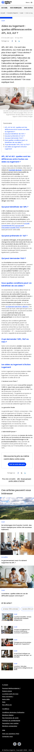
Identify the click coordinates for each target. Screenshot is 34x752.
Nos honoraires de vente (10, 718)
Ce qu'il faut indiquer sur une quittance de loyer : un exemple (22, 655)
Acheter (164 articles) (10, 609)
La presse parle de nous (10, 694)
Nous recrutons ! (7, 696)
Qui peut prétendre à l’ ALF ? (15, 136)
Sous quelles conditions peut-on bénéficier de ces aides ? (16, 141)
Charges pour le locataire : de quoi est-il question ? (23, 643)
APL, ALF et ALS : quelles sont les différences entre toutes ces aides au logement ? (17, 129)
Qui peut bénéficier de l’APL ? (15, 134)
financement (26, 479)
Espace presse (7, 691)
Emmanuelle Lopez (7, 38)
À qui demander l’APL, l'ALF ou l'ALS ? (17, 145)
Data (3, 702)
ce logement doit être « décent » (17, 307)
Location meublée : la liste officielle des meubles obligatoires (22, 618)
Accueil (4, 8)
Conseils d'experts (12, 13)
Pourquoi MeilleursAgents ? (11, 688)
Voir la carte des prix (17, 464)
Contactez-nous (7, 736)
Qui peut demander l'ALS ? (14, 138)
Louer (21, 13)
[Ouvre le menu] (29, 2)
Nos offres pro (7, 705)
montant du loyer (15, 170)
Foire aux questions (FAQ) (10, 733)
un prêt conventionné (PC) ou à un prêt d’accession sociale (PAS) (15, 225)
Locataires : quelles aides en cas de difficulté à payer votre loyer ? (14, 595)
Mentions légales (8, 715)
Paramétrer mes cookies (10, 723)
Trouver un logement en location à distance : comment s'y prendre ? (22, 631)
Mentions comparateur (9, 726)
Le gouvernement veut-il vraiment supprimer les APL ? (14, 561)
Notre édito (6, 699)
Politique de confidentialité (11, 720)
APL (18, 479)
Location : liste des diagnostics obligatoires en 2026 (23, 667)
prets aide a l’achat (16, 481)
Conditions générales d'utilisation (13, 712)
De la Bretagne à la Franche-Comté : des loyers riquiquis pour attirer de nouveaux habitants (16, 527)
